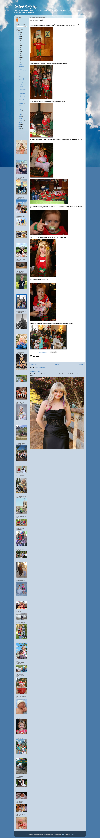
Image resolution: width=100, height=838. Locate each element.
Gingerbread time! (23, 95)
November (21, 103)
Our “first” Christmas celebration (22, 92)
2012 (19, 59)
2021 (19, 42)
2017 (19, 49)
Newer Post (33, 364)
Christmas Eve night (22, 80)
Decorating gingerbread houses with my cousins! (23, 84)
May (20, 114)
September (21, 107)
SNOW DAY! (21, 66)
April (20, 116)
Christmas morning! (21, 77)
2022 (19, 40)
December (21, 64)
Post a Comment (35, 359)
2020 (19, 43)
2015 (19, 53)
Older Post (80, 364)
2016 (19, 51)
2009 (19, 124)
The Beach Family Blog (25, 7)
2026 (19, 32)
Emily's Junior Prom (35, 371)
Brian (19, 19)
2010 (19, 62)
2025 (19, 34)
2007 (19, 128)
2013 (19, 57)
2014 (19, 55)
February (21, 120)
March (20, 118)
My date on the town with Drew (23, 88)
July (20, 110)
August (20, 109)
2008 (19, 126)
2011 (19, 60)
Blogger (71, 834)
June (20, 112)
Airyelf (62, 834)
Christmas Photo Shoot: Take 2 (22, 100)
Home (57, 364)
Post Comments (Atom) (41, 367)
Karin (19, 21)
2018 (19, 47)
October (21, 105)
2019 (19, 45)
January (21, 122)
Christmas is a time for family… (23, 74)
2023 (19, 38)
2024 (19, 36)
